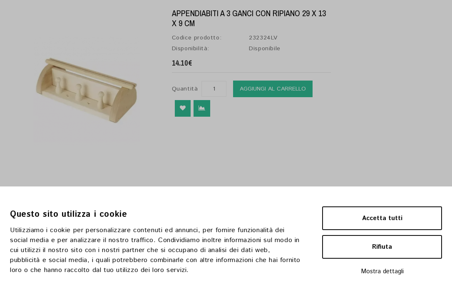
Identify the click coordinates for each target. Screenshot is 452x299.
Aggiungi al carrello (273, 89)
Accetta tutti (382, 218)
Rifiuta (382, 247)
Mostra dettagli (382, 271)
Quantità (185, 89)
